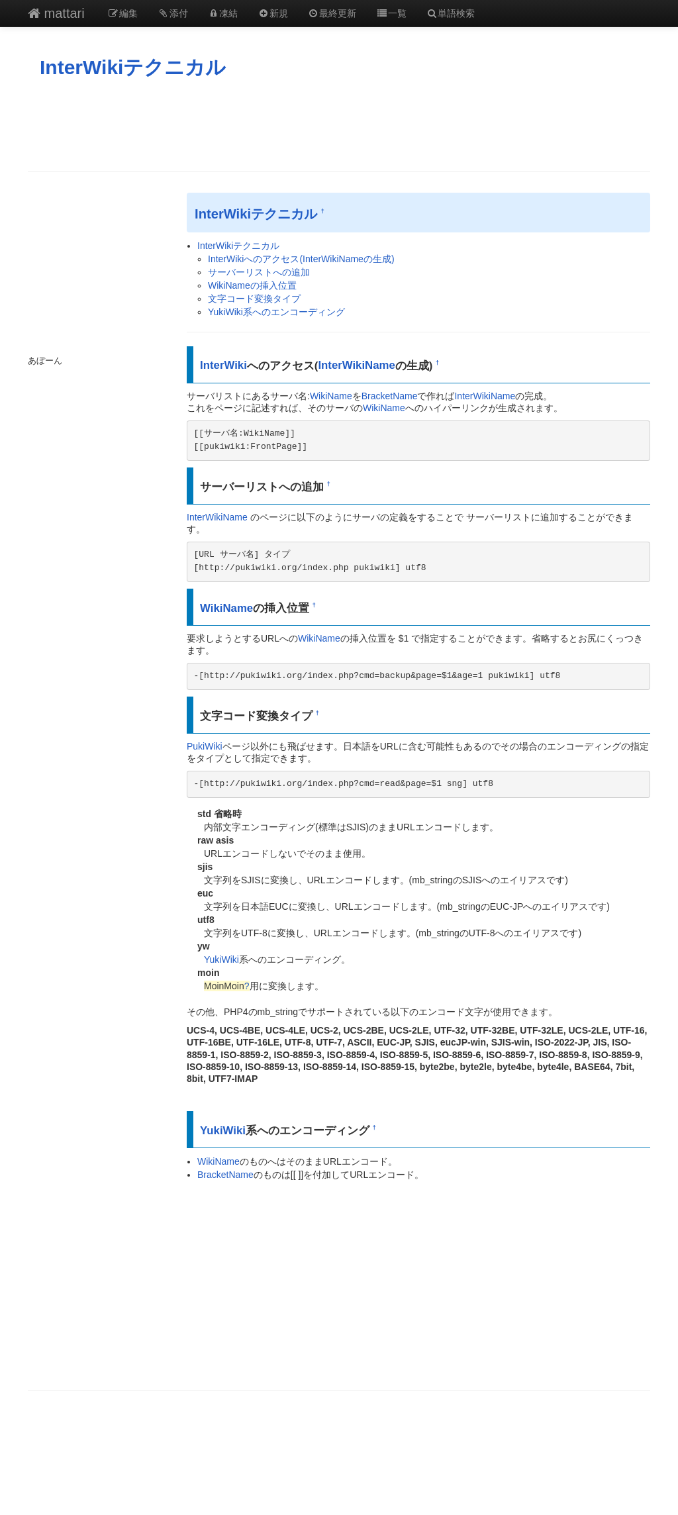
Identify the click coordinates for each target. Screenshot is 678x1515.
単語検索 (450, 13)
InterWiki (223, 365)
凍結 (223, 13)
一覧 (391, 13)
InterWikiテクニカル (133, 67)
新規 (273, 13)
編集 (123, 13)
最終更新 (332, 13)
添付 (173, 13)
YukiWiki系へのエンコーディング (276, 312)
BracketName (390, 396)
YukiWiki (221, 959)
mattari (56, 13)
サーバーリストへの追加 (259, 272)
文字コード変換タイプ (254, 298)
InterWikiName (356, 365)
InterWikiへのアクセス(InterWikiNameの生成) (301, 259)
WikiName (331, 396)
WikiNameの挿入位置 (252, 285)
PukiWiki (204, 746)
